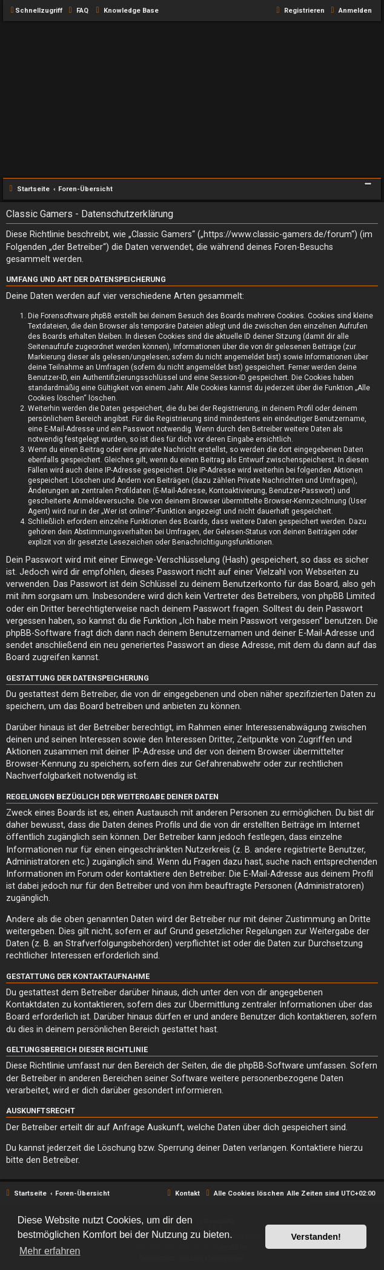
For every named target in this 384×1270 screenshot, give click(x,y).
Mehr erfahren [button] (50, 1251)
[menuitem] (76, 11)
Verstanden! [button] (316, 1237)
